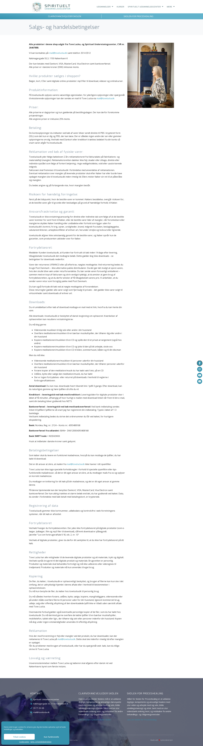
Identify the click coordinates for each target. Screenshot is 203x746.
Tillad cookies (19, 737)
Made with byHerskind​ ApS (161, 740)
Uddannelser (105, 6)
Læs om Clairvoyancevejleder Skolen (95, 719)
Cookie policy (24, 742)
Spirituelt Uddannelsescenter (145, 6)
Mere (171, 6)
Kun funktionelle (51, 737)
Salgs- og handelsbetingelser (41, 742)
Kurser (120, 6)
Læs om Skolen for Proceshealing (142, 719)
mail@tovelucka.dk (58, 53)
